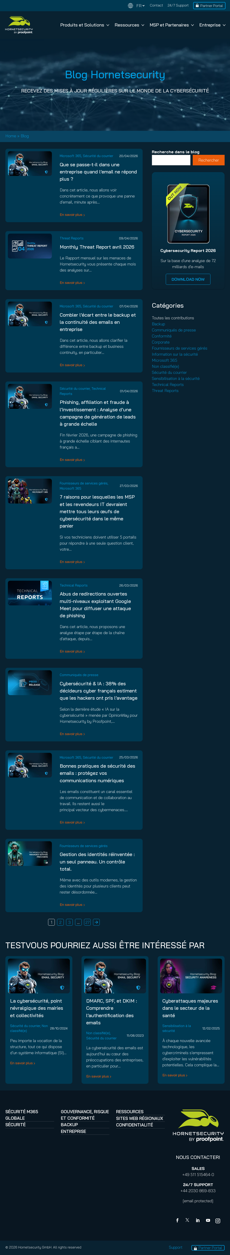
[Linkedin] (198, 1221)
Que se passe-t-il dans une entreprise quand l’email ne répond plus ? (98, 171)
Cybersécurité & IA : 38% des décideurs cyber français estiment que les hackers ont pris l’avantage (98, 690)
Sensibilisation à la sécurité (176, 378)
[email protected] (198, 1200)
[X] (188, 1221)
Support (175, 1247)
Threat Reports (72, 238)
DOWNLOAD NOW (188, 279)
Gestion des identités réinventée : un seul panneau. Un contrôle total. (97, 861)
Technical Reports (74, 585)
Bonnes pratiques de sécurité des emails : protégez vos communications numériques (97, 773)
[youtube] (208, 1221)
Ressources (129, 25)
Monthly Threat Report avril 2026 (97, 247)
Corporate (161, 342)
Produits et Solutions (84, 25)
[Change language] (136, 6)
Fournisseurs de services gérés (84, 483)
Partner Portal (211, 5)
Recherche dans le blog (175, 151)
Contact (156, 5)
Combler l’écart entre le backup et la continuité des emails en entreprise (98, 322)
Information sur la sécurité (175, 354)
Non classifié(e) (165, 366)
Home (10, 135)
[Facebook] (178, 1221)
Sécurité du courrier (98, 156)
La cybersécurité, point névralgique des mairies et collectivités (36, 1008)
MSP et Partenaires (172, 25)
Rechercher (208, 160)
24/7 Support (178, 5)
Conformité (162, 336)
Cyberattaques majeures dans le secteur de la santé (190, 1008)
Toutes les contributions (173, 317)
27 (87, 922)
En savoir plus (71, 214)
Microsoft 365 (70, 156)
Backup (158, 323)
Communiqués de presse (79, 675)
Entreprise (212, 25)
